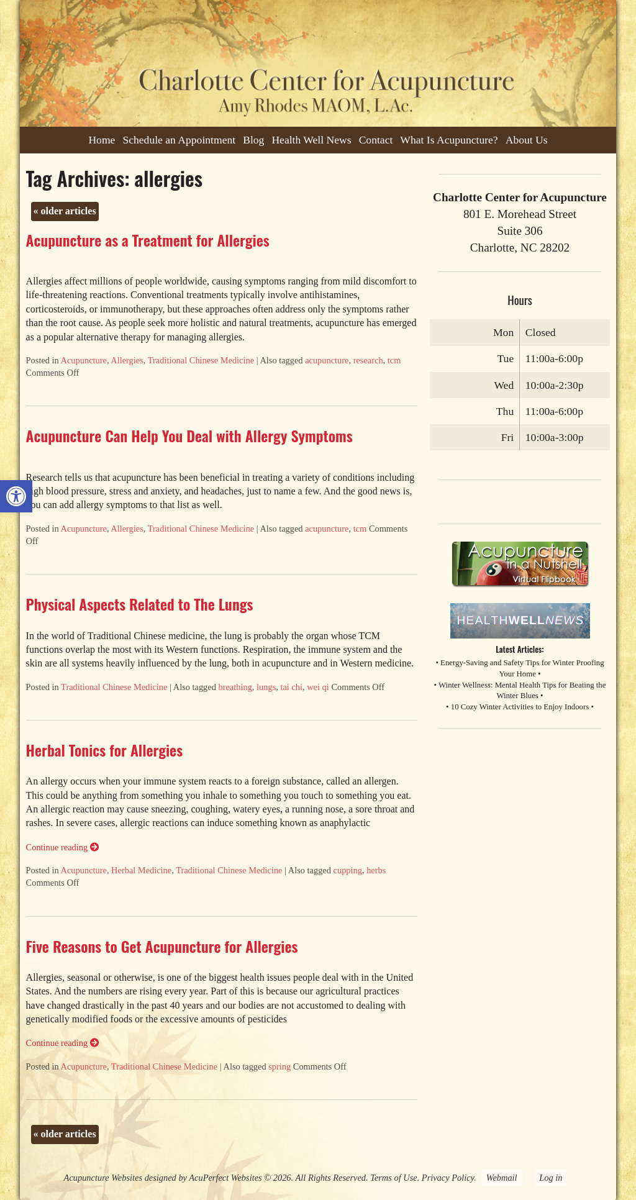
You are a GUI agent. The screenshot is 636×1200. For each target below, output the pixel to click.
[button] (16, 496)
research (368, 360)
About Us (527, 140)
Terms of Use (393, 1178)
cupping (348, 870)
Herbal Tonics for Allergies (104, 750)
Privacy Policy (448, 1178)
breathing (235, 687)
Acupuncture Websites (103, 1178)
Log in (550, 1178)
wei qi (318, 687)
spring (279, 1066)
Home (101, 140)
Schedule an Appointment (178, 140)
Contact (376, 140)
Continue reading (62, 847)
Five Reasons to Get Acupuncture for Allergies (162, 946)
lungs (266, 687)
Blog (253, 140)
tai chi (291, 687)
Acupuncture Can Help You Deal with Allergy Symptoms (189, 435)
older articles (65, 211)
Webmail (501, 1178)
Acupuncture (84, 360)
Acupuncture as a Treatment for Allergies (148, 240)
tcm (394, 360)
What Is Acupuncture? (448, 140)
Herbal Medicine (141, 870)
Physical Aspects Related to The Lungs (139, 604)
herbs (376, 870)
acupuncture (326, 360)
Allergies (127, 360)
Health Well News (311, 140)
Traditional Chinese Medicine (201, 360)
